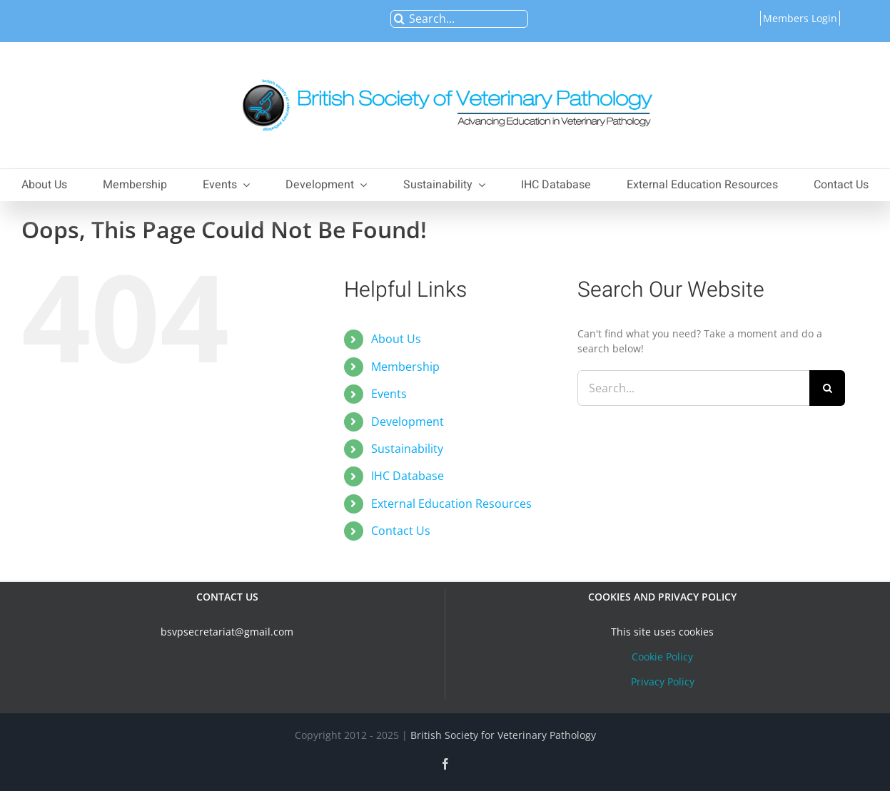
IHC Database (407, 476)
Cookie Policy (662, 656)
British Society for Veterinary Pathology (503, 735)
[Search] (399, 19)
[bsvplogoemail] (445, 71)
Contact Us (400, 531)
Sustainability (407, 448)
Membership (405, 366)
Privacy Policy (662, 681)
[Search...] (459, 19)
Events (389, 394)
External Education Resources (451, 503)
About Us (396, 339)
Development (407, 421)
